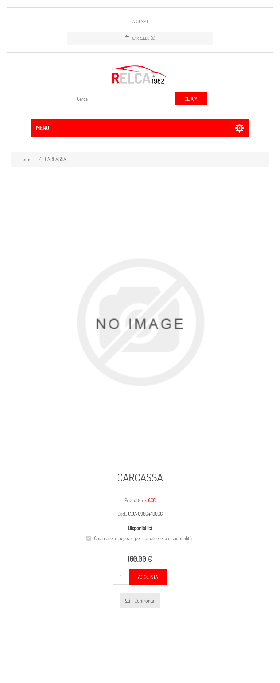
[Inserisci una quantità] (121, 577)
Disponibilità (140, 528)
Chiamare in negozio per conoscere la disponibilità (143, 538)
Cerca (191, 99)
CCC (152, 500)
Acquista (148, 576)
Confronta (144, 601)
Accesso (140, 21)
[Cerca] (125, 98)
